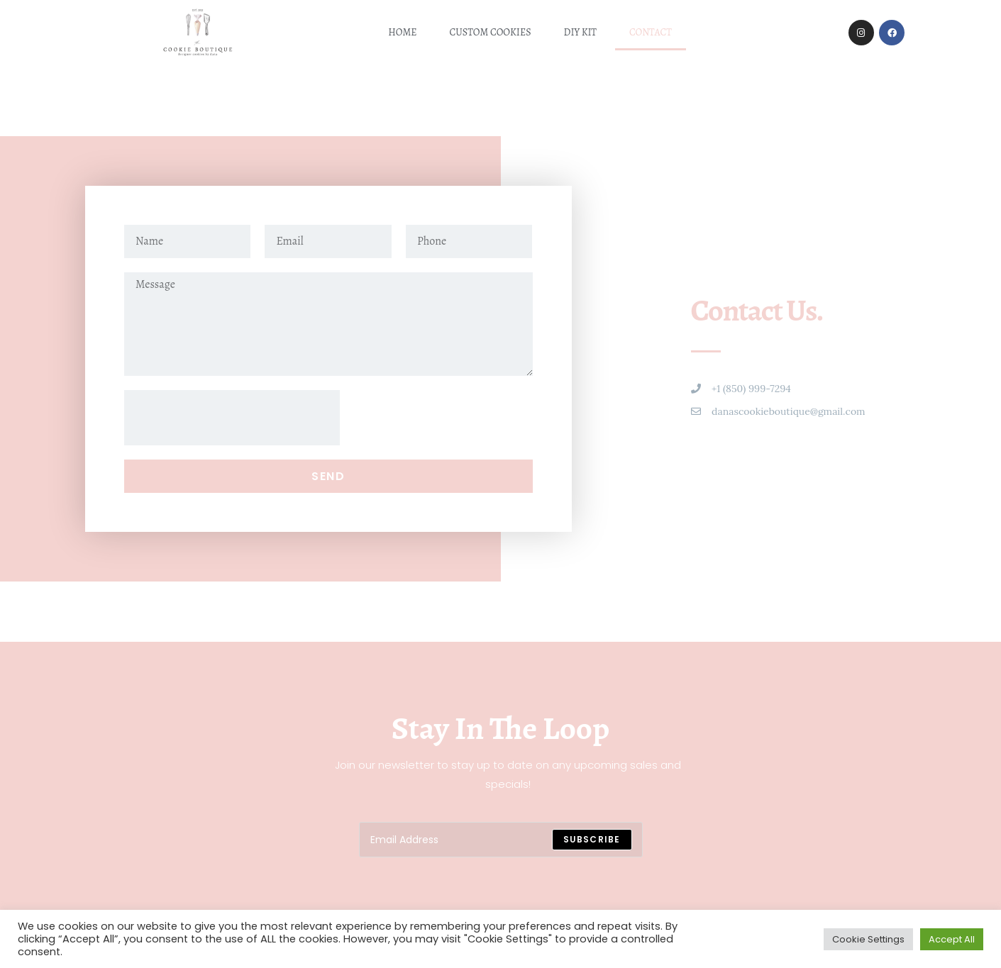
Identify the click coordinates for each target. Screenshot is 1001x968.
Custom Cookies (490, 32)
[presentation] (232, 417)
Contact (650, 32)
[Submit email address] (592, 839)
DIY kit (580, 32)
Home (402, 32)
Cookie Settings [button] (868, 939)
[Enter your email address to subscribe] (501, 839)
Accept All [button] (952, 939)
